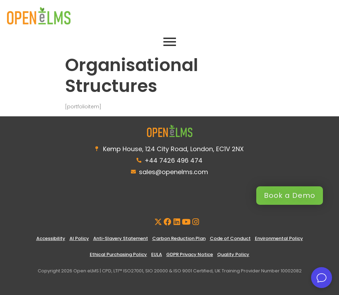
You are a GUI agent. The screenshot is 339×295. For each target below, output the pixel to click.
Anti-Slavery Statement (120, 238)
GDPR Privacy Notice (189, 254)
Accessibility (50, 238)
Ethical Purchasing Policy (118, 254)
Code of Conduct (230, 238)
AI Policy (79, 238)
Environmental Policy (279, 238)
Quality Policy (233, 254)
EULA (156, 254)
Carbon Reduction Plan (179, 238)
